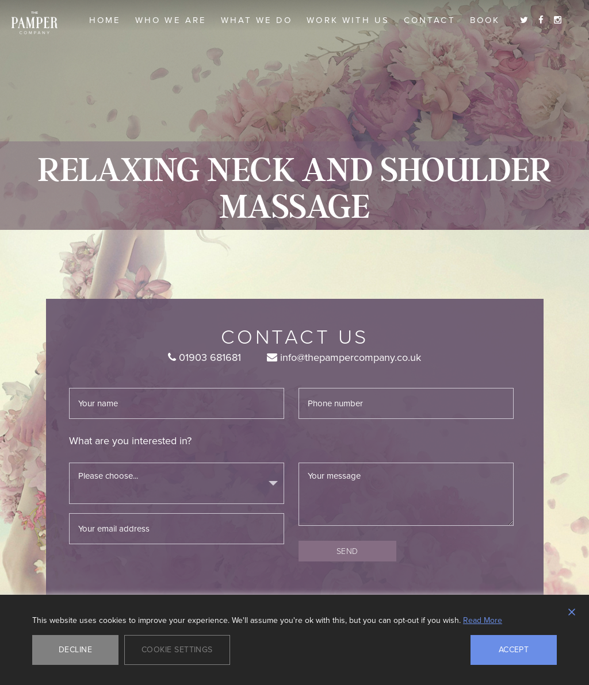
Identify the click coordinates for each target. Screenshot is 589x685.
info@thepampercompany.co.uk (344, 357)
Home (105, 20)
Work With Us (348, 20)
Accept (514, 650)
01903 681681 (204, 357)
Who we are (170, 20)
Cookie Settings (177, 650)
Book (485, 20)
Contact (429, 20)
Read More (482, 620)
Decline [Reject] (75, 650)
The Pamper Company (35, 22)
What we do (257, 20)
